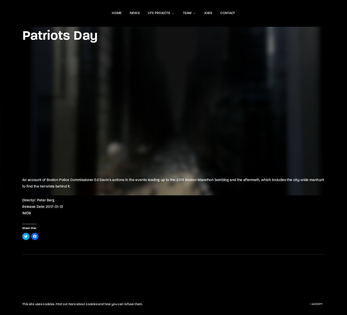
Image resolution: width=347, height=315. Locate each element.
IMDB (26, 213)
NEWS (135, 13)
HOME (117, 13)
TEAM (189, 13)
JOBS (208, 13)
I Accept (316, 304)
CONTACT (227, 13)
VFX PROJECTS (161, 13)
